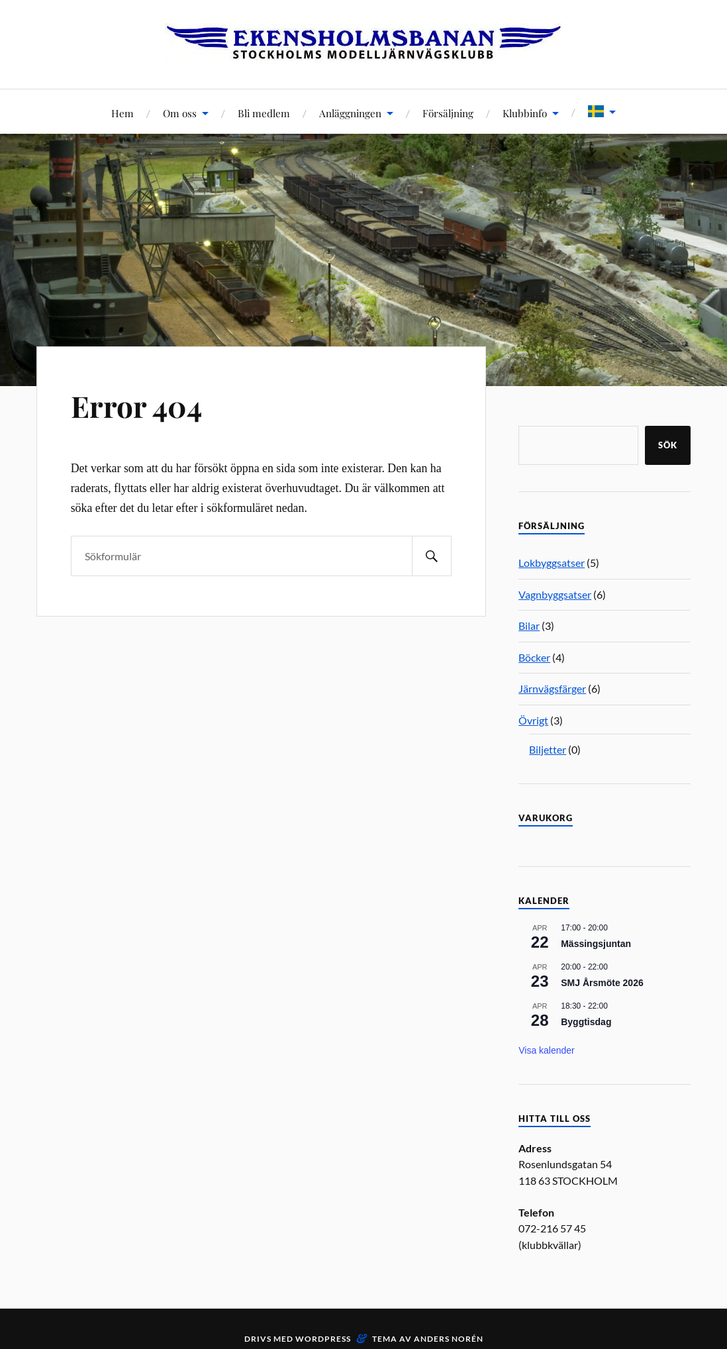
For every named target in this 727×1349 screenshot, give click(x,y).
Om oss (180, 113)
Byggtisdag (586, 1022)
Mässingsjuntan (596, 943)
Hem (122, 113)
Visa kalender (546, 1050)
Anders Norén (448, 1339)
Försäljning (447, 113)
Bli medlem (264, 113)
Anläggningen (350, 113)
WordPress (323, 1339)
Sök (667, 445)
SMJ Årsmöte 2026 (602, 982)
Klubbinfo (525, 113)
